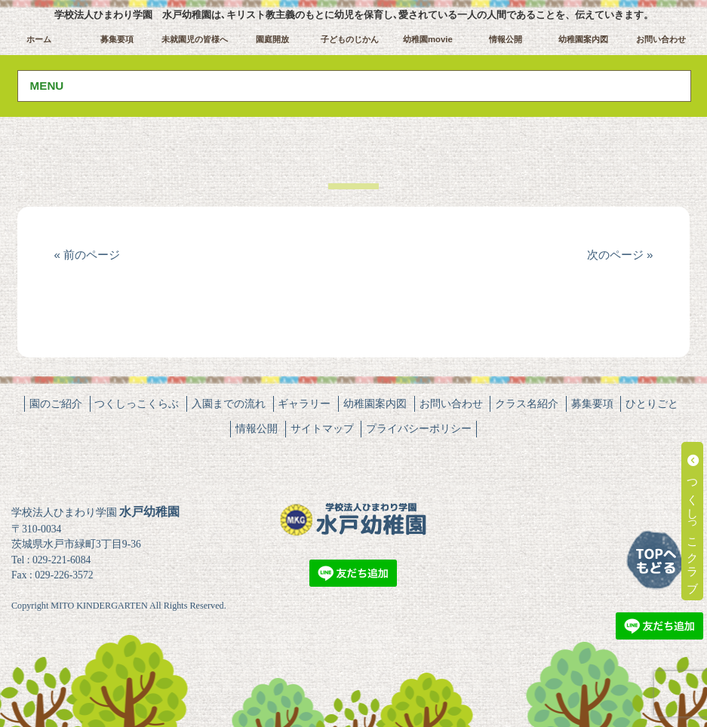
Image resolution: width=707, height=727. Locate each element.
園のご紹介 (55, 403)
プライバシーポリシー (419, 428)
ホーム (38, 39)
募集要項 (117, 39)
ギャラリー (304, 403)
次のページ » (620, 254)
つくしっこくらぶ (136, 403)
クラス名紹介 (526, 403)
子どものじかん (350, 39)
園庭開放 (272, 39)
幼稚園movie (428, 39)
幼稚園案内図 (583, 39)
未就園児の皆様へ (194, 39)
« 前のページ (87, 254)
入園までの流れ (229, 403)
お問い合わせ (661, 39)
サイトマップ (322, 428)
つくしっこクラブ (693, 521)
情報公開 (505, 39)
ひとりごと (652, 403)
